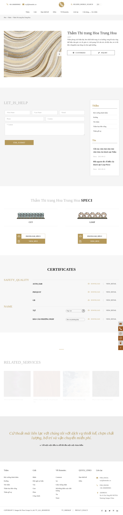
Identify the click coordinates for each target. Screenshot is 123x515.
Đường (95, 117)
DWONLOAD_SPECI (28, 236)
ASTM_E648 (37, 284)
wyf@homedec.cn (30, 4)
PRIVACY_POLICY (81, 510)
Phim (34, 492)
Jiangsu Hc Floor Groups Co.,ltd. (25, 510)
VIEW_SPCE (27, 241)
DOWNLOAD (94, 284)
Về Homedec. (64, 12)
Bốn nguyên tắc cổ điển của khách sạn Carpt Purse (103, 163)
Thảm (27, 12)
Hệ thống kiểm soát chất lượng (63, 489)
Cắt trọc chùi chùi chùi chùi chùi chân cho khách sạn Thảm (104, 150)
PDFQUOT (37, 292)
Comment (59, 477)
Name (57, 498)
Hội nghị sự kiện (38, 481)
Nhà (5, 17)
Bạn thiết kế (45, 12)
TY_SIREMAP (66, 510)
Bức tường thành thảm (100, 113)
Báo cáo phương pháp (43, 319)
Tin (94, 140)
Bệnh (34, 477)
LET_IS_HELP (16, 103)
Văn (34, 485)
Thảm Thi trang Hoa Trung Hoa (21, 17)
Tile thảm (96, 122)
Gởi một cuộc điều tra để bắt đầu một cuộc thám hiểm (61, 445)
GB (34, 300)
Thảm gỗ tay (97, 131)
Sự (57, 481)
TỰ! (34, 310)
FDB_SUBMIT (19, 143)
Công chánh (36, 496)
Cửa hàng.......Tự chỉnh (90, 12)
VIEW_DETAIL (111, 284)
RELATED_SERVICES (22, 362)
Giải (35, 12)
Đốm (54, 12)
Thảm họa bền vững (99, 126)
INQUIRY (102, 53)
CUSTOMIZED (79, 53)
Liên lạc (76, 12)
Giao (34, 488)
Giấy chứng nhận (61, 485)
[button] (59, 54)
